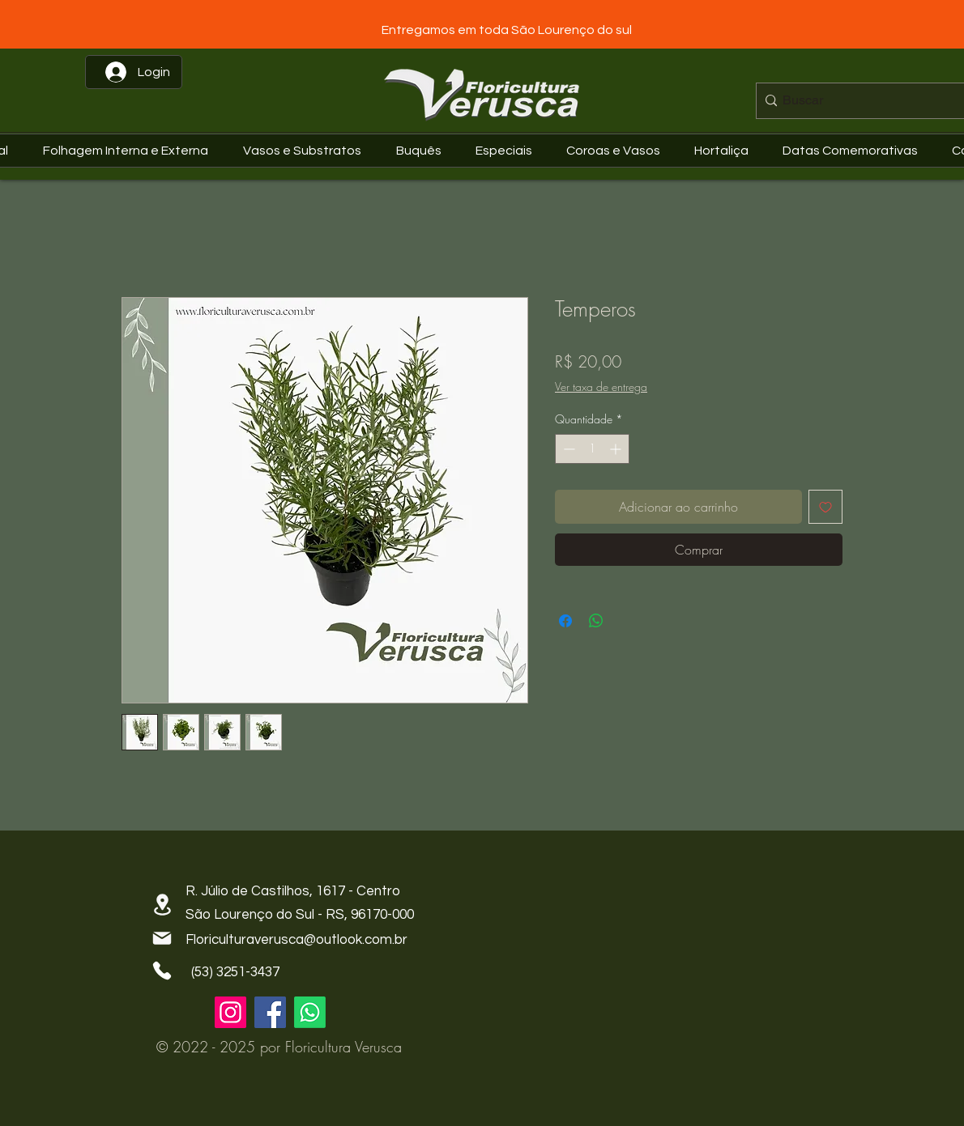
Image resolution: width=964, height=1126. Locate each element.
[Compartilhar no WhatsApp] (596, 621)
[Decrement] (567, 449)
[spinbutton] (592, 449)
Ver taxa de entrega (601, 386)
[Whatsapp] (310, 1012)
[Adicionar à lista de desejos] (825, 507)
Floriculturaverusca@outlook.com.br (296, 940)
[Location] (162, 904)
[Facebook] (270, 1012)
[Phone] (162, 970)
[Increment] (617, 449)
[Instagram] (230, 1012)
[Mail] (162, 938)
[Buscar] (865, 100)
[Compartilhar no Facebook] (565, 621)
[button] (854, 150)
